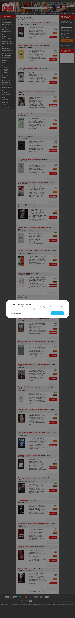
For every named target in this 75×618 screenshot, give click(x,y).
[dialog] (37, 309)
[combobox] (66, 302)
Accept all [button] (57, 313)
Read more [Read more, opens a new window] (38, 309)
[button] (16, 313)
